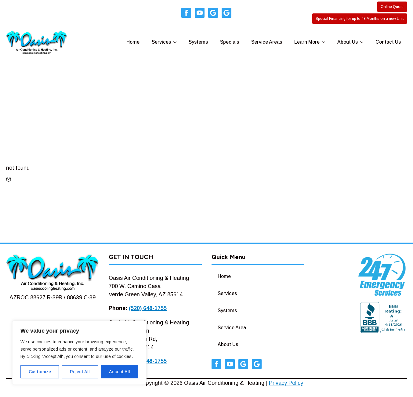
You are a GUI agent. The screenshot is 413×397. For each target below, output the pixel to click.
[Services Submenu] (177, 42)
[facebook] (186, 13)
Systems (198, 42)
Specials (229, 42)
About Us (347, 42)
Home (132, 42)
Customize (40, 371)
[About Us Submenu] (363, 42)
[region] (79, 353)
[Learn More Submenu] (325, 42)
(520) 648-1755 (148, 308)
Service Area (232, 327)
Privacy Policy (286, 383)
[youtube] (200, 13)
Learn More (307, 42)
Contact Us (388, 42)
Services (161, 42)
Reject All (80, 371)
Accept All (119, 371)
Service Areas (266, 42)
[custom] (213, 13)
